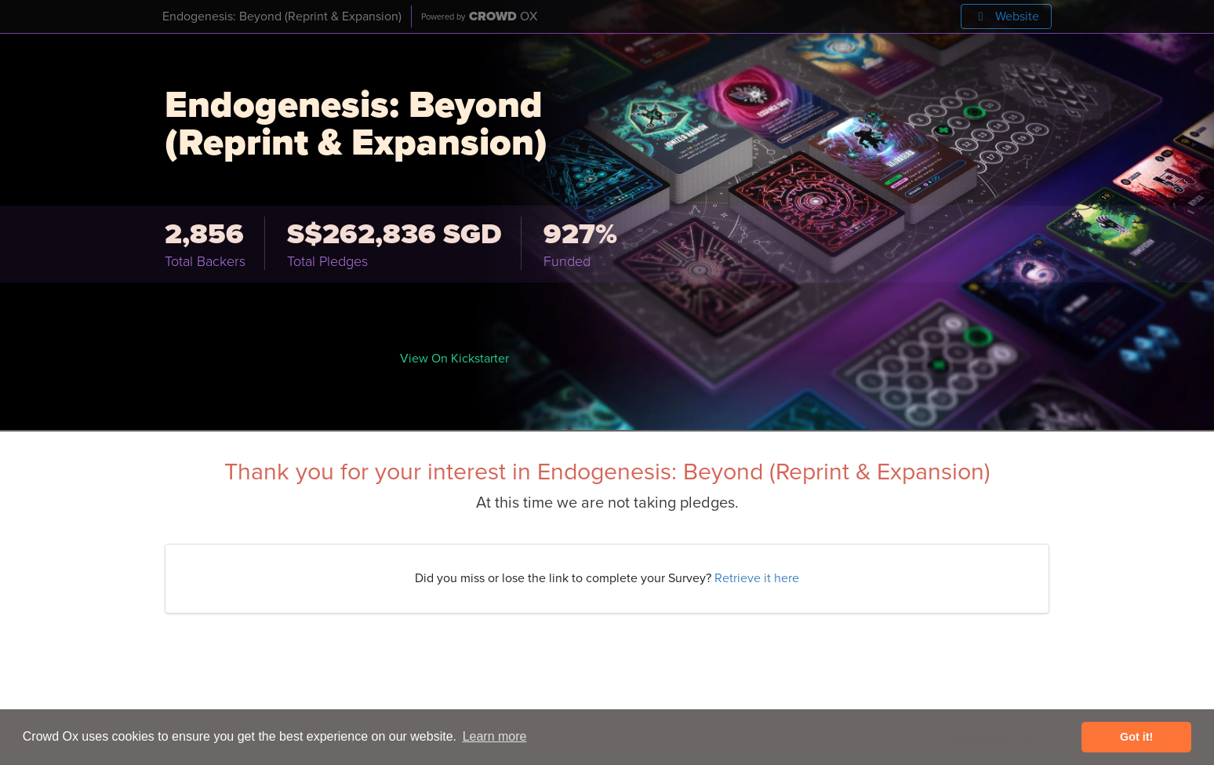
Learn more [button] (495, 736)
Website (1006, 16)
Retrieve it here (756, 578)
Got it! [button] (1136, 736)
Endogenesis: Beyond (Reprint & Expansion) (282, 16)
